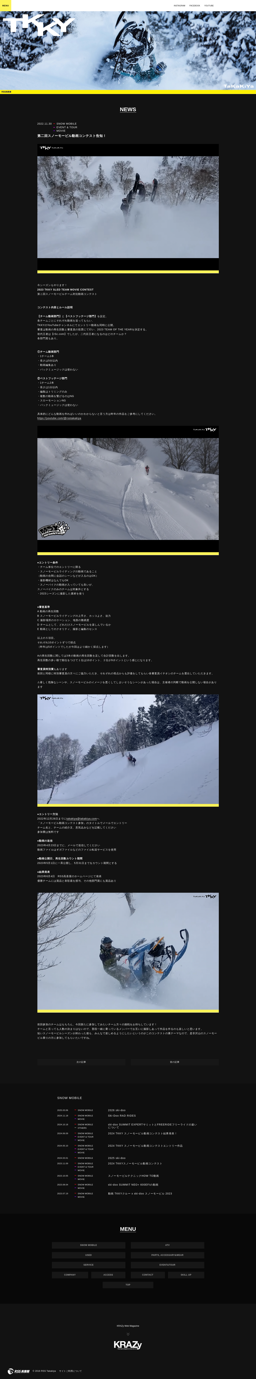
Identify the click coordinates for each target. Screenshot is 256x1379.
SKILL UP (186, 1275)
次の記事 (81, 1062)
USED (88, 1255)
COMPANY (70, 1275)
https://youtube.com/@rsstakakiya (59, 418)
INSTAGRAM (179, 6)
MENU (5, 6)
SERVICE (88, 1265)
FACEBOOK (194, 6)
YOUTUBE (209, 6)
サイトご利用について (70, 1371)
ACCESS (108, 1275)
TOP (128, 1285)
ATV (167, 1245)
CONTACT (147, 1275)
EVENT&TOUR (167, 1265)
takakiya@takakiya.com (81, 818)
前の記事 (174, 1062)
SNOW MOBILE (88, 1245)
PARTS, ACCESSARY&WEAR (167, 1255)
